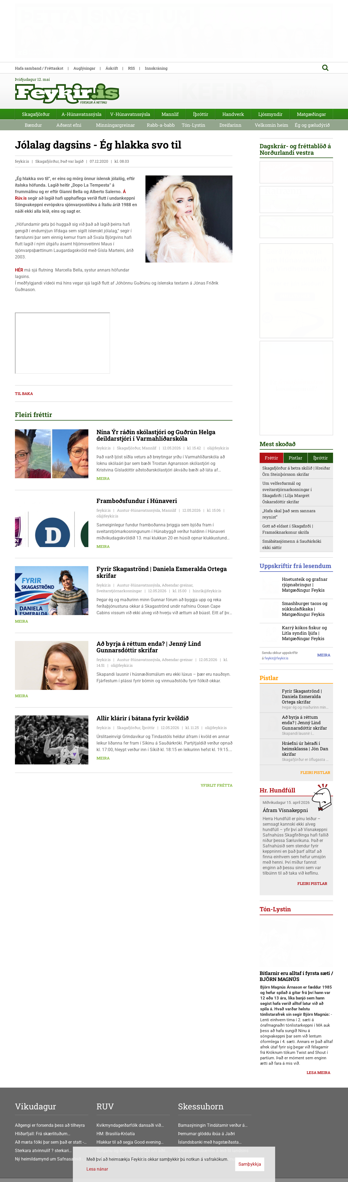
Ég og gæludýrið (312, 125)
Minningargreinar (115, 125)
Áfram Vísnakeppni (285, 810)
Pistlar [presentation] (295, 458)
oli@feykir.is (218, 448)
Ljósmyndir (270, 114)
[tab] (272, 458)
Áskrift (111, 68)
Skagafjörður (36, 114)
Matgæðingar (311, 114)
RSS (131, 68)
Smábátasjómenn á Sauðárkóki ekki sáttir (291, 545)
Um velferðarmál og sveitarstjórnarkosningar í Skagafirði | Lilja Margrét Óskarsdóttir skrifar (287, 493)
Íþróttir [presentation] (320, 458)
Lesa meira (318, 1072)
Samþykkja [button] (249, 1164)
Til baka (24, 394)
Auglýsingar (84, 68)
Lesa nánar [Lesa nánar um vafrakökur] (97, 1169)
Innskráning (156, 68)
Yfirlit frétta (216, 785)
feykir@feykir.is (276, 658)
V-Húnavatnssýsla (130, 114)
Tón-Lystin (193, 125)
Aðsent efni (68, 125)
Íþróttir (200, 114)
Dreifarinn (230, 125)
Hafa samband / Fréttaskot (39, 68)
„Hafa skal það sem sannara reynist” (288, 514)
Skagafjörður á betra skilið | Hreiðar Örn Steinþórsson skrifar (296, 471)
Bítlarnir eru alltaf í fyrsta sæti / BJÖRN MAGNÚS (296, 976)
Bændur (33, 125)
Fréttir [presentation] (271, 458)
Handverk (233, 114)
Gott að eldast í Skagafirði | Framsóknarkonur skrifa (287, 529)
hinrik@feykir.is (207, 591)
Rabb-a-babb (161, 125)
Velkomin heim (271, 125)
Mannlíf (170, 114)
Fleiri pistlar (315, 773)
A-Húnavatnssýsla (81, 114)
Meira (103, 479)
